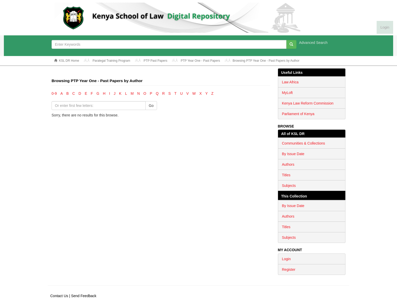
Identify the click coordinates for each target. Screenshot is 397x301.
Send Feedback (83, 296)
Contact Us (59, 296)
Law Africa (290, 82)
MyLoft (287, 93)
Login (286, 259)
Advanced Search (313, 43)
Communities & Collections (303, 143)
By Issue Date (293, 154)
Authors (288, 164)
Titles (286, 175)
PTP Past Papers (155, 60)
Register (288, 269)
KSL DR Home (69, 60)
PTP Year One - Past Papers (200, 60)
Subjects (289, 186)
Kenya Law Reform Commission (308, 103)
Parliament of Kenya (298, 114)
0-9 (54, 93)
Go (151, 106)
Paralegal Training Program (111, 60)
